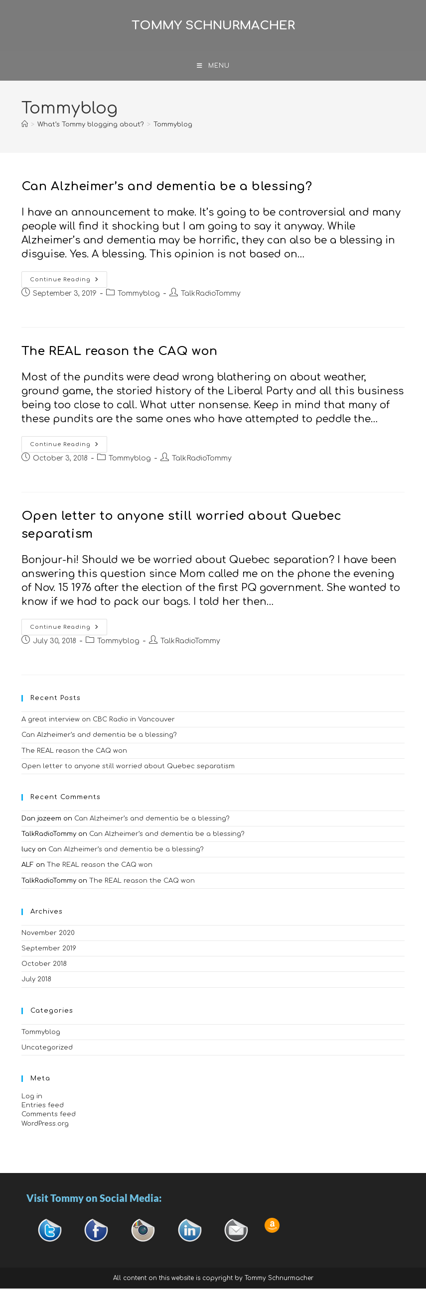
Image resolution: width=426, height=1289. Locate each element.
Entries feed (42, 1105)
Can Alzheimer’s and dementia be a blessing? (166, 187)
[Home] (24, 124)
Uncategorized (47, 1048)
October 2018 (44, 964)
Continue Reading (68, 277)
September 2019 (48, 948)
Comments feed (48, 1114)
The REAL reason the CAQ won (119, 351)
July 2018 (36, 979)
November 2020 (48, 933)
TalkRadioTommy (211, 294)
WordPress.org (45, 1123)
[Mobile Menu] (213, 66)
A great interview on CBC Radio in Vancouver (98, 719)
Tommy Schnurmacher (213, 25)
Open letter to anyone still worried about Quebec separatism (128, 766)
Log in (31, 1096)
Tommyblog (172, 124)
